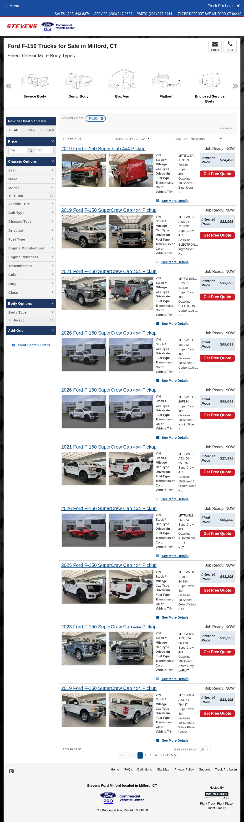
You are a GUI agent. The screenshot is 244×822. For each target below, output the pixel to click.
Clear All (226, 128)
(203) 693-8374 (78, 14)
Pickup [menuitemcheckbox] (18, 320)
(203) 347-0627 (120, 14)
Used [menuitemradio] (49, 130)
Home (115, 769)
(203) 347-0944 (160, 14)
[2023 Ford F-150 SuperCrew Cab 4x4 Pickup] (109, 627)
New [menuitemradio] (31, 130)
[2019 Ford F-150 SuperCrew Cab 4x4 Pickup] (109, 210)
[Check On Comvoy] (11, 772)
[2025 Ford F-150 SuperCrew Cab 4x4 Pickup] (109, 565)
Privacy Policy (184, 769)
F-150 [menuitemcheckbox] (18, 196)
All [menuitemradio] (15, 130)
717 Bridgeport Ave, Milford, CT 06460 (210, 14)
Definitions (144, 769)
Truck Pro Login (226, 769)
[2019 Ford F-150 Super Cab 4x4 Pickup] (103, 148)
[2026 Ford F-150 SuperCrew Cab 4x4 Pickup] (109, 333)
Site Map (163, 769)
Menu (11, 6)
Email (215, 46)
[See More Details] (172, 201)
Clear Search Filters (31, 345)
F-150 (93, 118)
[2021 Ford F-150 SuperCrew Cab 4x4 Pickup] (109, 271)
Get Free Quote (217, 174)
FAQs (128, 769)
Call (230, 46)
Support (204, 769)
